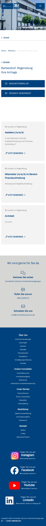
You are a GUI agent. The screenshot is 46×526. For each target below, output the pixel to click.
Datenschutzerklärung (23, 413)
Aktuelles (23, 349)
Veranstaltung (23, 404)
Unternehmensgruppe (23, 339)
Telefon (23, 430)
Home (3, 51)
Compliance (23, 356)
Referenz (11, 51)
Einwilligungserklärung (23, 360)
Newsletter (23, 400)
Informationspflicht (23, 417)
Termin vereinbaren (23, 397)
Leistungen (23, 343)
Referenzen (23, 380)
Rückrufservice (23, 393)
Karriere (23, 346)
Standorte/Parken (23, 437)
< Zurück (5, 62)
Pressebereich (23, 353)
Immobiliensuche (23, 373)
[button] (4, 521)
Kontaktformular (17, 83)
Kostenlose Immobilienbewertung (23, 383)
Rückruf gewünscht (18, 93)
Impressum (23, 420)
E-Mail (23, 433)
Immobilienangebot (23, 376)
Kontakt (23, 363)
